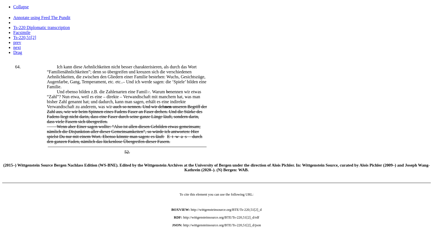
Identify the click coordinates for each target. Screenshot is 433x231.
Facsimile (21, 32)
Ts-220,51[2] (24, 37)
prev (17, 42)
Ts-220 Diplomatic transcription (41, 27)
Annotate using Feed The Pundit (41, 17)
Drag (17, 52)
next (17, 47)
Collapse (21, 6)
